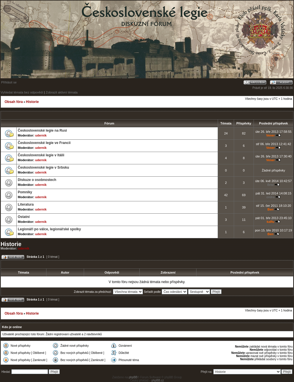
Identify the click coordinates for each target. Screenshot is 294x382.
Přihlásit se (9, 82)
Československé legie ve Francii (44, 143)
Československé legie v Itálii (41, 155)
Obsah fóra (14, 102)
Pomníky (25, 192)
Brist (270, 184)
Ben (271, 209)
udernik (41, 135)
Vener (270, 135)
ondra (270, 197)
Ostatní (24, 217)
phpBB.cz (157, 380)
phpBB (133, 377)
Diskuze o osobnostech (37, 180)
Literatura (26, 204)
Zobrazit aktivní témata (61, 92)
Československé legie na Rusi (42, 130)
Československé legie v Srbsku (43, 167)
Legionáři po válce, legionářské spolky (49, 229)
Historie (32, 102)
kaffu (270, 221)
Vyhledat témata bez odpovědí (22, 92)
